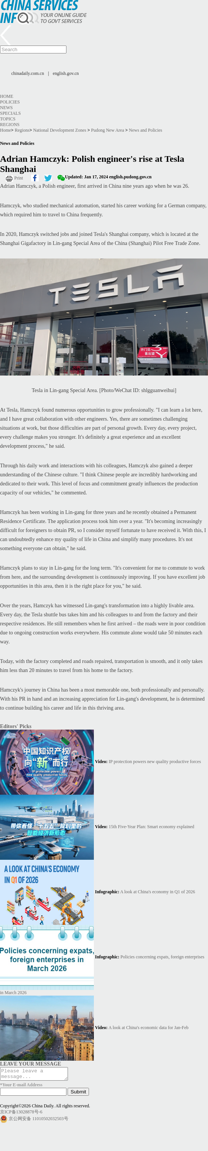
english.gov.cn (66, 73)
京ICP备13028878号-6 (21, 1114)
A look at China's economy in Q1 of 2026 (157, 891)
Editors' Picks (16, 726)
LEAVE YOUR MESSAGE (30, 1064)
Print (18, 178)
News (6, 107)
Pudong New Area (107, 130)
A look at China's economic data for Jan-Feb (148, 1027)
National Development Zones (59, 130)
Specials (10, 113)
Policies (10, 102)
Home (6, 96)
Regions (10, 124)
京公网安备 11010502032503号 (38, 1121)
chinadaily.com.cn (27, 73)
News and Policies (145, 130)
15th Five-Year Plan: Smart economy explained (151, 826)
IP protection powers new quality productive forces (155, 761)
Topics (7, 119)
